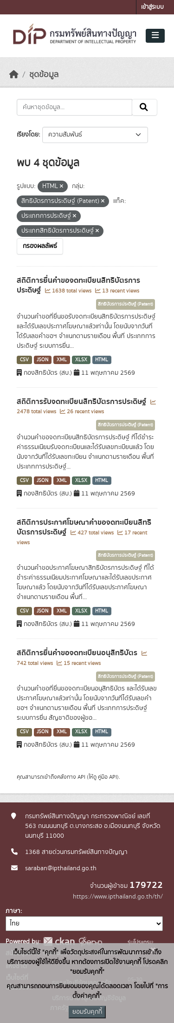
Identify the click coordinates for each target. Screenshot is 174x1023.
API (81, 777)
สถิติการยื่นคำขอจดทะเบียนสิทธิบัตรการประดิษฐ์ (78, 285)
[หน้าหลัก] (14, 75)
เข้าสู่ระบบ (152, 7)
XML (62, 360)
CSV (24, 360)
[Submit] (144, 107)
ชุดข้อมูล (43, 75)
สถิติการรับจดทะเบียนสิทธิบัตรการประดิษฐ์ (82, 402)
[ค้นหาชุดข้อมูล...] (74, 107)
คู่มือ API (107, 777)
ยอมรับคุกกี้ (87, 1011)
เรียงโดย (28, 134)
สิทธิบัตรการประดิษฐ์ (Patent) (125, 304)
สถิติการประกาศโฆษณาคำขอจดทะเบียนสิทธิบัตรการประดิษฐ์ (84, 527)
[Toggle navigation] (155, 36)
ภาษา (13, 911)
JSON (42, 360)
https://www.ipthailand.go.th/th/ (118, 896)
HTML (101, 360)
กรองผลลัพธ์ (40, 246)
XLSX (81, 360)
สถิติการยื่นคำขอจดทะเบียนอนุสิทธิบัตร (78, 653)
